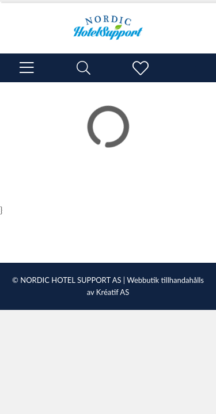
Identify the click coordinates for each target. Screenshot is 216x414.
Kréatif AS (112, 292)
